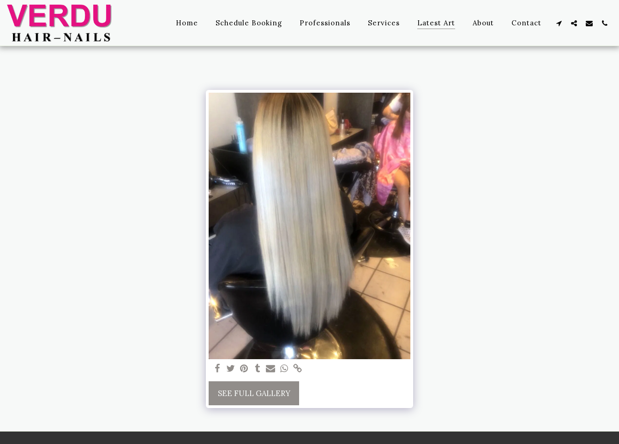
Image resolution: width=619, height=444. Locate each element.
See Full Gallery (254, 393)
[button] (559, 23)
